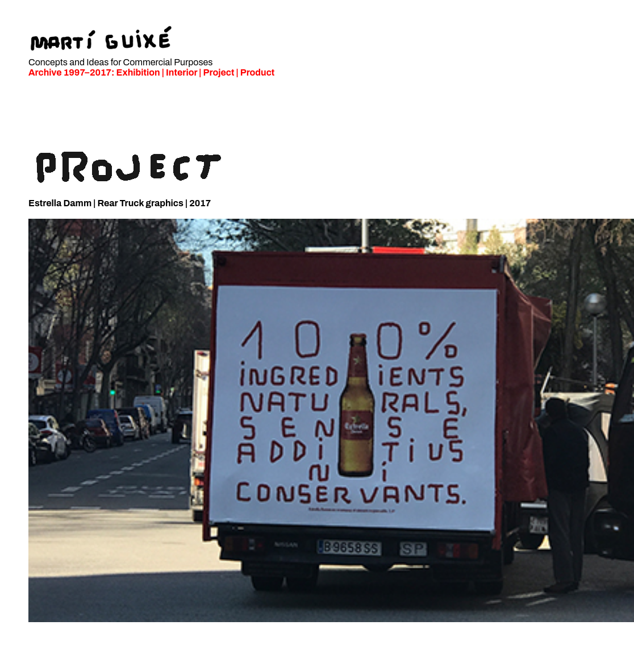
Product (257, 72)
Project (219, 72)
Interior (181, 72)
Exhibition (138, 72)
